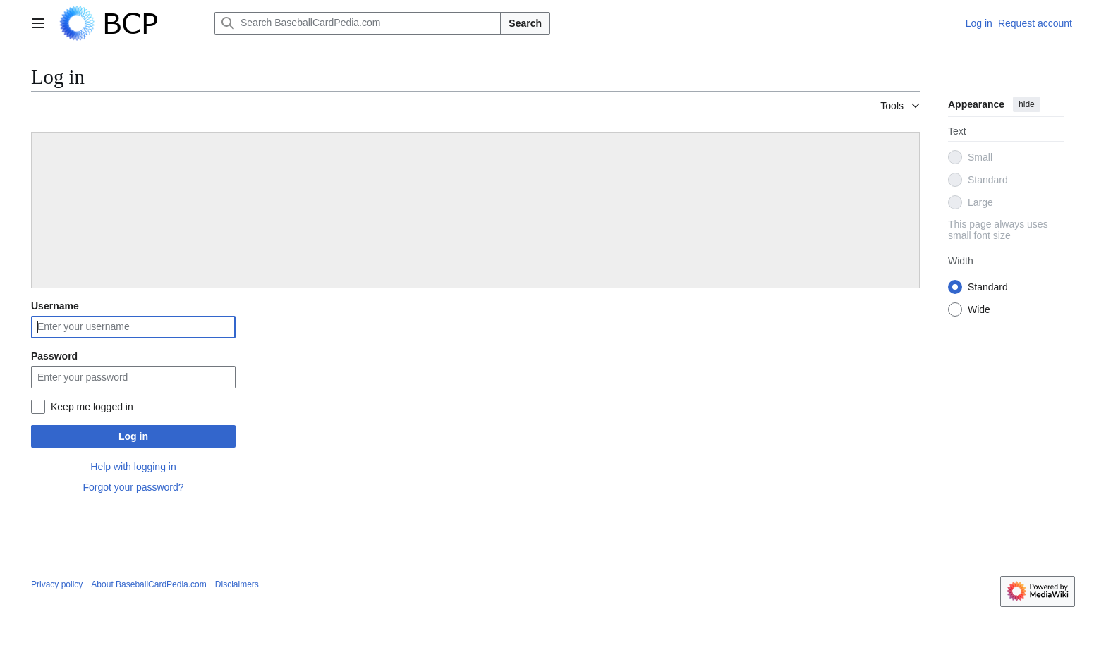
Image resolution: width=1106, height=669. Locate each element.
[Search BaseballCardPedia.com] (357, 23)
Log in (133, 436)
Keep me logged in (92, 406)
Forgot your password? (133, 487)
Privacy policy (57, 584)
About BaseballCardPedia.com (148, 584)
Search (525, 23)
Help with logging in (133, 466)
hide (1027, 104)
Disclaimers (237, 584)
